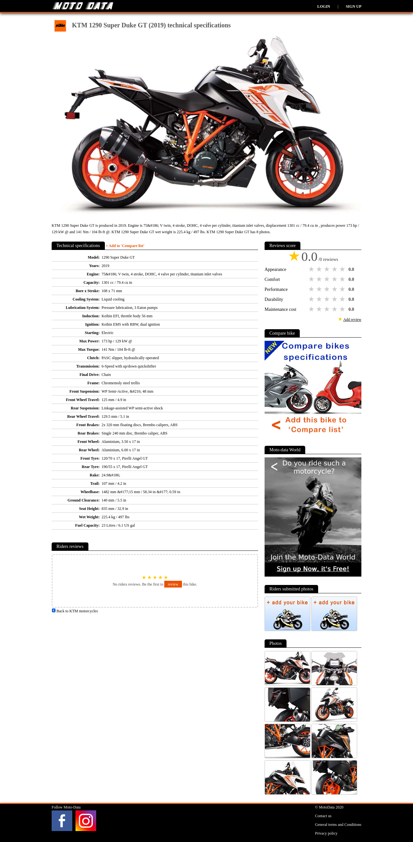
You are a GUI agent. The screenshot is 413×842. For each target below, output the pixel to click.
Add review (352, 319)
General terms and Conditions (338, 824)
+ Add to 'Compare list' (125, 246)
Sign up (353, 6)
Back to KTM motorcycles (75, 611)
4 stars (335, 269)
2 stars (320, 269)
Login (323, 6)
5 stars (343, 269)
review (173, 584)
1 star (312, 269)
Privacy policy (326, 833)
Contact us (323, 816)
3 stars (327, 269)
